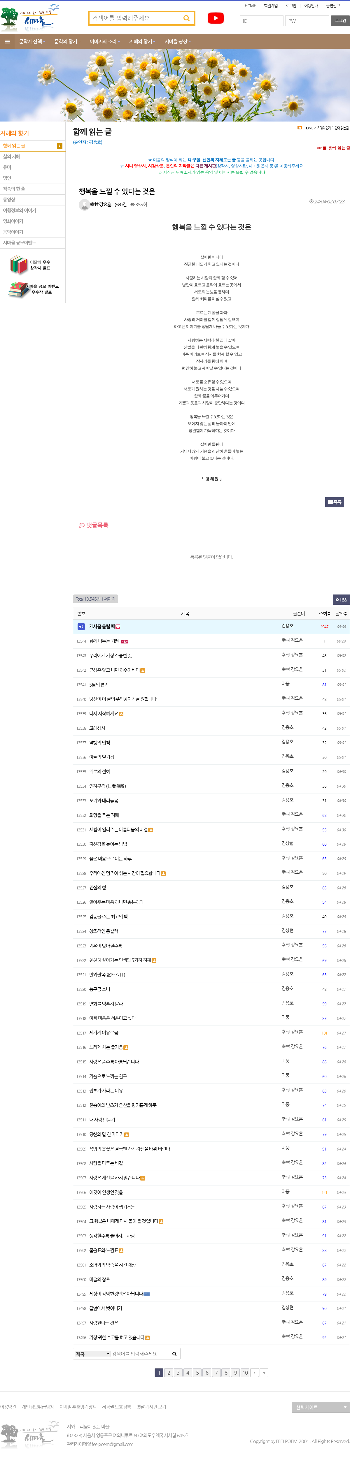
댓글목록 (93, 525)
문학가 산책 (30, 41)
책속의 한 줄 (14, 189)
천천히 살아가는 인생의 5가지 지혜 (120, 960)
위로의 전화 (99, 771)
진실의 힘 (97, 887)
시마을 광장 (175, 41)
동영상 (9, 200)
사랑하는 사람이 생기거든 (112, 1207)
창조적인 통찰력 (103, 931)
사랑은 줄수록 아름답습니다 (114, 1062)
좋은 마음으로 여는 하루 (110, 858)
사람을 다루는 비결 (106, 1163)
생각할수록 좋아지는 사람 (112, 1236)
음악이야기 (13, 232)
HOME (250, 5)
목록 (334, 502)
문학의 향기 (65, 41)
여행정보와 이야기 (19, 210)
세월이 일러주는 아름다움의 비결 (118, 829)
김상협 (287, 843)
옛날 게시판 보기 (151, 1407)
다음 (254, 1372)
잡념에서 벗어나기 (105, 1308)
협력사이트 (321, 1407)
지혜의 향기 (140, 41)
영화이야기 (13, 221)
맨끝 (264, 1372)
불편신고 (333, 5)
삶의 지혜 (11, 156)
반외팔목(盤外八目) (107, 974)
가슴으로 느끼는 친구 (108, 1076)
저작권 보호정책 (116, 1407)
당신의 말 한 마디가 (107, 1134)
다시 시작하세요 (104, 713)
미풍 (285, 683)
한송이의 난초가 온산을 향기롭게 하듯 (122, 1105)
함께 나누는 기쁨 (104, 641)
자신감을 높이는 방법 (108, 844)
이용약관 (8, 1407)
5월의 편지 (98, 684)
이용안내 (311, 5)
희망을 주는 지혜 (104, 815)
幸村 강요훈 (100, 204)
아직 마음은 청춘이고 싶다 (112, 1018)
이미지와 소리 (103, 41)
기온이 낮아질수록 (105, 946)
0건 (121, 204)
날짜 (340, 613)
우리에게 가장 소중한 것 (110, 655)
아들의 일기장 (101, 757)
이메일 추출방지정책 (78, 1407)
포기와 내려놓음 (103, 800)
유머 (7, 167)
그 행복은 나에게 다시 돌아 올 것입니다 (124, 1221)
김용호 (287, 625)
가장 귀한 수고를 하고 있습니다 (117, 1337)
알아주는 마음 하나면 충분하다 (116, 902)
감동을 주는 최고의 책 (108, 916)
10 (244, 1372)
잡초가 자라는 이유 (106, 1090)
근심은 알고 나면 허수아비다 (115, 670)
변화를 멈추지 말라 (106, 1004)
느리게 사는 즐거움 (106, 1047)
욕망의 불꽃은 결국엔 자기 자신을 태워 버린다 (129, 1149)
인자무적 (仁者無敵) (107, 786)
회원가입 (271, 5)
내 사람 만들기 (102, 1120)
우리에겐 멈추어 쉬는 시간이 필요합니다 (125, 873)
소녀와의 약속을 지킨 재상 (112, 1265)
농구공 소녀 (99, 989)
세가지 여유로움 (103, 1032)
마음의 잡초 (99, 1279)
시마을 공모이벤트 (19, 243)
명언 (7, 178)
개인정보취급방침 (38, 1407)
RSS (341, 599)
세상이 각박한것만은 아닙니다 (116, 1294)
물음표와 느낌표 (104, 1250)
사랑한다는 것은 (103, 1323)
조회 (324, 613)
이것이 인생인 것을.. (107, 1192)
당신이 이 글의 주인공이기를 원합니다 (122, 699)
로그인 (291, 5)
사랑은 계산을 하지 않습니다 (115, 1178)
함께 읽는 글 (14, 146)
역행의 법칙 (99, 742)
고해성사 (97, 728)
